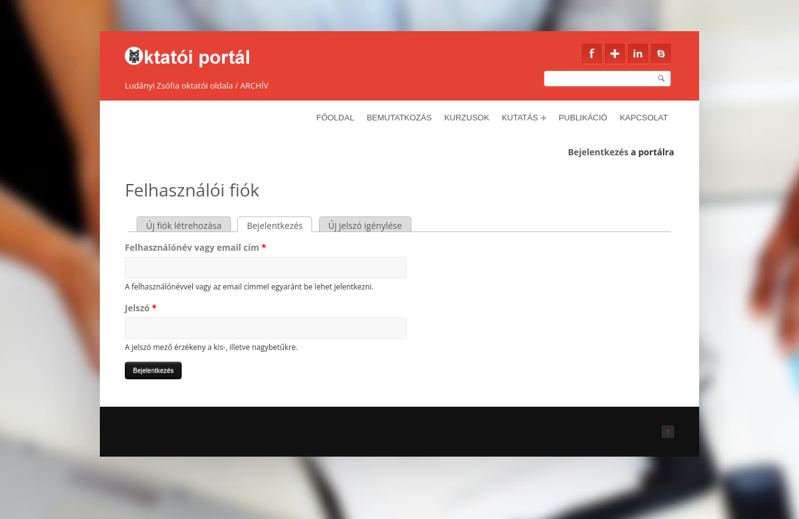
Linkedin (638, 54)
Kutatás (524, 117)
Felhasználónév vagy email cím (195, 247)
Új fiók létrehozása (184, 225)
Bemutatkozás (398, 117)
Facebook (592, 54)
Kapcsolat (644, 117)
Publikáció (583, 117)
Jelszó (141, 308)
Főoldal (335, 117)
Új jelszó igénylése (365, 225)
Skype (661, 54)
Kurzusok (466, 117)
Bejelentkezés (598, 152)
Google (615, 54)
